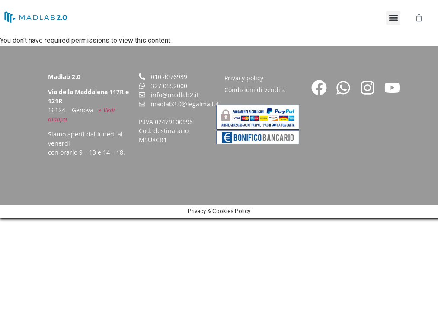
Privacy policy (243, 78)
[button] (393, 18)
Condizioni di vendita (255, 90)
